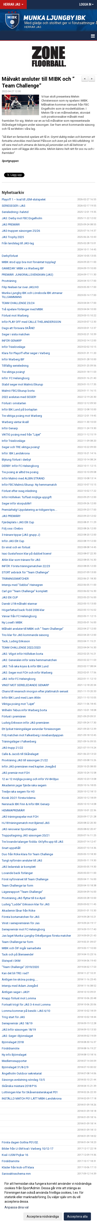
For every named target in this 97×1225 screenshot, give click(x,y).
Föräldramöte (10, 1048)
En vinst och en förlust (16, 547)
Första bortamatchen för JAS (21, 917)
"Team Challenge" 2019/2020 (20, 967)
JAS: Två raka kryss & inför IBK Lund (25, 666)
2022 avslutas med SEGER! (19, 397)
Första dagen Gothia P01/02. (20, 1142)
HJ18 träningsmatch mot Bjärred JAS (26, 823)
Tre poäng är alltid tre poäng (20, 472)
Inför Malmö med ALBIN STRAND (23, 478)
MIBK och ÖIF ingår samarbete (21, 948)
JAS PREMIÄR (11, 224)
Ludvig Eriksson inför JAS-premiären (25, 722)
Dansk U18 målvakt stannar (19, 603)
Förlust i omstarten (14, 403)
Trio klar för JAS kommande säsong (25, 635)
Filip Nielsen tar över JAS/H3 (20, 287)
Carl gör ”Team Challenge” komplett (25, 591)
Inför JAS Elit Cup (13, 541)
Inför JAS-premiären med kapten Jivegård (29, 766)
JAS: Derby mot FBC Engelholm (22, 218)
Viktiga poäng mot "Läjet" (18, 704)
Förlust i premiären (14, 716)
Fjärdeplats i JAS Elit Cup (18, 522)
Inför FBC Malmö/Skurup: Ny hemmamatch (29, 484)
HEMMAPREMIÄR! (13, 810)
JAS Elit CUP (10, 597)
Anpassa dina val (16, 1207)
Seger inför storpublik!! (16, 503)
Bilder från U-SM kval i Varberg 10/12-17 (27, 1148)
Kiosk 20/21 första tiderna (18, 798)
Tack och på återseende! (17, 954)
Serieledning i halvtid (15, 212)
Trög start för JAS (13, 1017)
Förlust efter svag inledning (19, 491)
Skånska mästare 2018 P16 (19, 1086)
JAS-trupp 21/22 (12, 747)
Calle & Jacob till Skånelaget (20, 754)
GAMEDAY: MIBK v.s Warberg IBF (23, 268)
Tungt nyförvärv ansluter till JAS (22, 860)
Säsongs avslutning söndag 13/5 (23, 1079)
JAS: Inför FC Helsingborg (18, 679)
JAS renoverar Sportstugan (19, 829)
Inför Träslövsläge (13, 347)
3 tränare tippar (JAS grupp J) (21, 534)
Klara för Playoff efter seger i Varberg (26, 353)
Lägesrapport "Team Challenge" (22, 891)
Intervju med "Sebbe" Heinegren (22, 585)
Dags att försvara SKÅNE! (18, 328)
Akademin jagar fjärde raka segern (24, 785)
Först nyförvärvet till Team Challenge (25, 879)
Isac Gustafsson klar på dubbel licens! (26, 553)
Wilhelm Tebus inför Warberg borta (24, 710)
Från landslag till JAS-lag (18, 243)
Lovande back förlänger (17, 873)
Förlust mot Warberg (15, 315)
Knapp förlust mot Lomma (19, 998)
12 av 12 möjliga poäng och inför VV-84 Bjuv (30, 779)
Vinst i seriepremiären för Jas (21, 923)
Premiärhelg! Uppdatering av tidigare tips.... (29, 509)
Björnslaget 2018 (13, 1042)
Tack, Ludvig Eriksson (16, 641)
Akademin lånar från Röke (18, 910)
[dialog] (48, 1200)
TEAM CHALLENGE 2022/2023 (21, 647)
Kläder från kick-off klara (18, 1167)
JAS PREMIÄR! (11, 516)
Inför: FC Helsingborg (15, 378)
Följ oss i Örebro (12, 528)
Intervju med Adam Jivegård (20, 985)
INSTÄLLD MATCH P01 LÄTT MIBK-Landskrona (32, 1098)
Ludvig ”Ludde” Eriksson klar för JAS (26, 904)
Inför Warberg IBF (13, 359)
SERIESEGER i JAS (13, 205)
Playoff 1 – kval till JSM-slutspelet (24, 199)
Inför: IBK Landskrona (16, 453)
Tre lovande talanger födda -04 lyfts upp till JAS (32, 841)
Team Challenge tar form (17, 885)
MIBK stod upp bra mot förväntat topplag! (29, 262)
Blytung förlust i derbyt (16, 459)
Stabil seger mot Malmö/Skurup (22, 384)
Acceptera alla (77, 1216)
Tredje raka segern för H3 (18, 791)
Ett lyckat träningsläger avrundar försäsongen (31, 729)
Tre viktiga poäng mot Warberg (22, 415)
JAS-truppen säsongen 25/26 (21, 230)
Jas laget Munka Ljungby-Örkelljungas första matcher (36, 935)
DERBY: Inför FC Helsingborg (20, 466)
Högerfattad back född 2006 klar (23, 610)
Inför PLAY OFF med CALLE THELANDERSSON (31, 321)
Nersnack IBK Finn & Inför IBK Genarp (26, 804)
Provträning (9, 281)
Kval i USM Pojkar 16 (15, 1155)
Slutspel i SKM (11, 960)
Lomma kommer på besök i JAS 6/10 (26, 1010)
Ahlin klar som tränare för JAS (21, 559)
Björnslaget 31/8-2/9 (15, 1067)
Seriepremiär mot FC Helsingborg (23, 929)
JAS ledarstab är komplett (19, 866)
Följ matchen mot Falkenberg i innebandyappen (32, 735)
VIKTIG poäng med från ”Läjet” (21, 434)
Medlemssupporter (14, 1061)
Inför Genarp (10, 428)
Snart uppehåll (11, 848)
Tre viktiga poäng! (13, 372)
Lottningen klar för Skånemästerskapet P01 (30, 1092)
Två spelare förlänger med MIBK (22, 309)
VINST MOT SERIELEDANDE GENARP (25, 685)
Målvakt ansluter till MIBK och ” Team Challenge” (33, 628)
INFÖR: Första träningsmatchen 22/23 (26, 566)
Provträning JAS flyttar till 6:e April (23, 898)
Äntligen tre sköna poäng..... (20, 979)
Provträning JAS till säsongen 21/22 (25, 760)
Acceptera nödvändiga (43, 1216)
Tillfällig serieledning (15, 365)
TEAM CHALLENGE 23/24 (18, 303)
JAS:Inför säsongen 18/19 (19, 1029)
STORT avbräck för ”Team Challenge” (25, 572)
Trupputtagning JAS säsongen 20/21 (26, 835)
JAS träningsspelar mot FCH (20, 816)
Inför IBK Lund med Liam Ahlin (21, 697)
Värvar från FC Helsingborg (19, 616)
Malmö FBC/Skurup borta (18, 390)
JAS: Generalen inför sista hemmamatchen (29, 660)
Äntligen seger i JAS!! (15, 992)
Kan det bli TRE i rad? (15, 973)
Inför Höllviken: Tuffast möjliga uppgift (27, 497)
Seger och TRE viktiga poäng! (21, 447)
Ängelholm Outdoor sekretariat (22, 1073)
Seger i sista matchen (16, 334)
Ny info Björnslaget (14, 1054)
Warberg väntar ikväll (15, 422)
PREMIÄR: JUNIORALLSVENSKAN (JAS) (27, 274)
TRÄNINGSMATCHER (15, 578)
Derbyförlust (10, 255)
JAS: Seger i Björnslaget (17, 1036)
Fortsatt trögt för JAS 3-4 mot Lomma (26, 1004)
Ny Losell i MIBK (12, 622)
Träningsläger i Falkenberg (19, 741)
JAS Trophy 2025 (13, 237)
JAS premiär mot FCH (16, 772)
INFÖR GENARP (12, 340)
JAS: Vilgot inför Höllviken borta (22, 653)
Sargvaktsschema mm (16, 1173)
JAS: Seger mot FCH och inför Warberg (27, 672)
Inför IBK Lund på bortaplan (19, 409)
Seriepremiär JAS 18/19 (17, 1023)
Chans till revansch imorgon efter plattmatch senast (35, 691)
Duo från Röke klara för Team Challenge (27, 854)
